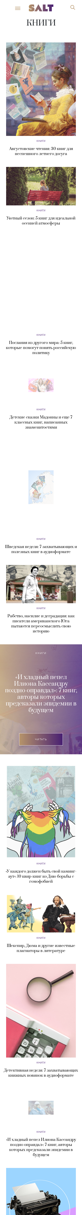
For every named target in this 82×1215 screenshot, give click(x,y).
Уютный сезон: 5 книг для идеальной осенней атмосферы (41, 221)
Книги (41, 141)
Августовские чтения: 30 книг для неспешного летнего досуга (41, 151)
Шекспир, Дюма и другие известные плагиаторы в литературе (41, 888)
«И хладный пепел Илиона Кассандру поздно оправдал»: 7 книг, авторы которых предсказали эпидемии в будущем (41, 633)
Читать (41, 678)
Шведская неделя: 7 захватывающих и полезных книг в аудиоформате (41, 489)
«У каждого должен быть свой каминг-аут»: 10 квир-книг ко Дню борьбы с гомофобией (41, 815)
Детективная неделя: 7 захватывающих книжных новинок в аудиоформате (41, 1012)
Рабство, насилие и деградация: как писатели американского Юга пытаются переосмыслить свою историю (41, 563)
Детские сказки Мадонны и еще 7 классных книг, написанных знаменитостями (41, 361)
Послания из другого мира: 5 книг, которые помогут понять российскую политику (41, 287)
